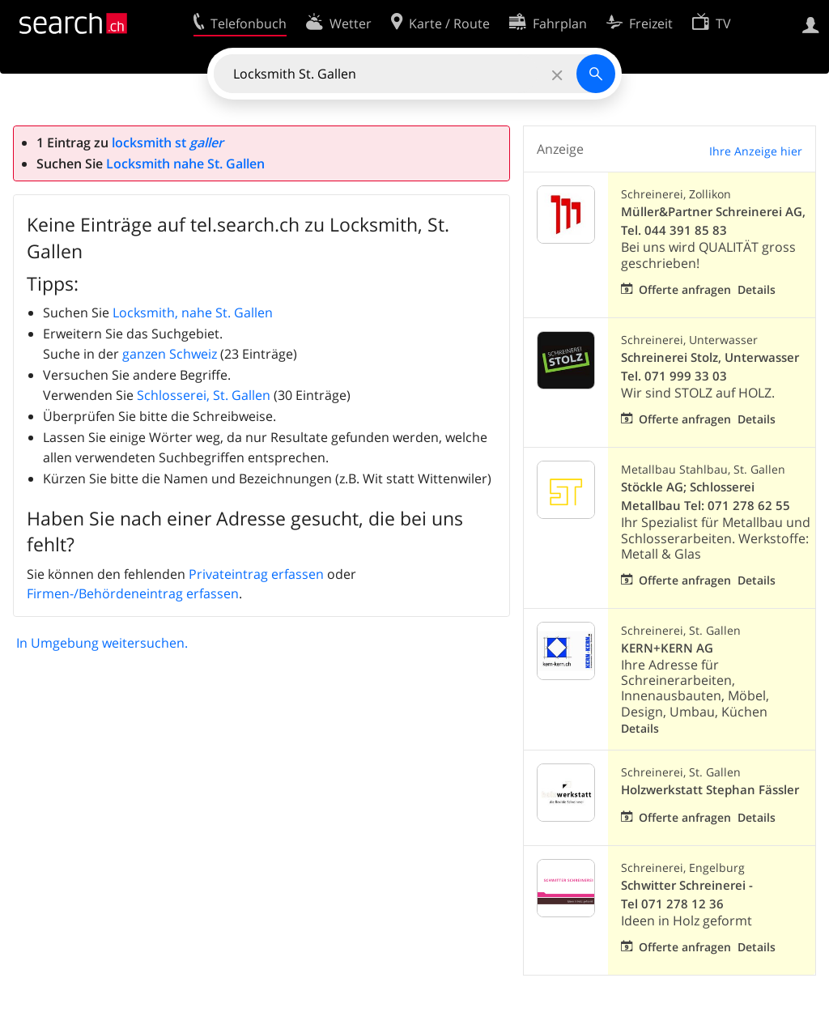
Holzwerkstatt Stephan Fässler (710, 789)
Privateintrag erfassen (256, 574)
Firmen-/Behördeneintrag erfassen (133, 593)
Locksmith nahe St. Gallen (185, 163)
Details (757, 289)
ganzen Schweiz (169, 354)
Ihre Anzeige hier (755, 151)
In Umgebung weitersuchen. (102, 643)
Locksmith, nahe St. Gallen (193, 312)
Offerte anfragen (685, 289)
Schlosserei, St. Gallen (203, 395)
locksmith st (167, 142)
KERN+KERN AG (667, 648)
